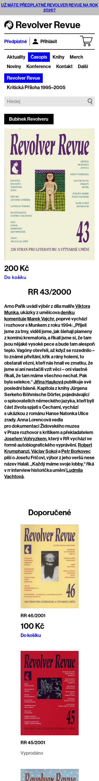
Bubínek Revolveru (28, 119)
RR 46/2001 (33, 616)
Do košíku (15, 277)
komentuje (15, 319)
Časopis (39, 57)
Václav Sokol (44, 451)
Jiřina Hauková (48, 382)
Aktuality (16, 57)
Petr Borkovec (76, 451)
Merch (76, 57)
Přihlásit (44, 41)
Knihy (58, 57)
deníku (67, 312)
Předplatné (15, 41)
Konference (38, 66)
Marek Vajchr (40, 319)
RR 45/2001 (33, 743)
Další (83, 66)
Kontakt (64, 66)
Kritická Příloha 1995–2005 (36, 87)
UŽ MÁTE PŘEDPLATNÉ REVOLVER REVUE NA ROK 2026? (49, 8)
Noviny (14, 66)
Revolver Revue (23, 78)
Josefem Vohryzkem (25, 439)
